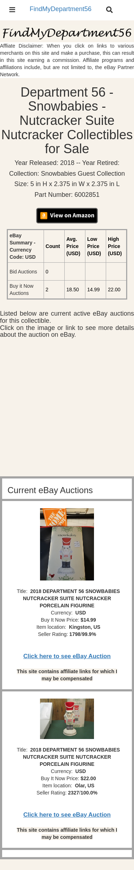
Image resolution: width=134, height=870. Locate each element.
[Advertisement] (67, 409)
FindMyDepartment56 (60, 9)
